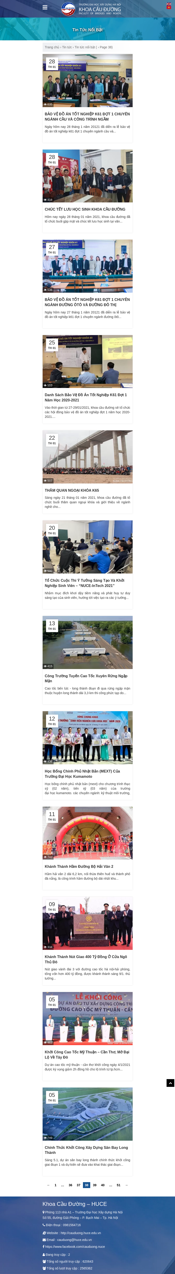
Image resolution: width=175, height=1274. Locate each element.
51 (119, 1185)
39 (95, 1185)
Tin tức (67, 47)
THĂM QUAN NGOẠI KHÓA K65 (72, 490)
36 (70, 1185)
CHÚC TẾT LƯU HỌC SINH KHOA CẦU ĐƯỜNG (85, 209)
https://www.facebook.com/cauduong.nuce (75, 1246)
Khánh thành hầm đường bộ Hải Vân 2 (79, 866)
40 (103, 1185)
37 (78, 1185)
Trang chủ (52, 47)
